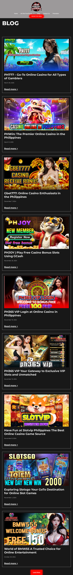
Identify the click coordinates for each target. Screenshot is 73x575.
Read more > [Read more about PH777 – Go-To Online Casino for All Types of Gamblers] (11, 89)
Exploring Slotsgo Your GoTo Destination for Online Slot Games (34, 491)
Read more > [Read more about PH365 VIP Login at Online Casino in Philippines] (11, 326)
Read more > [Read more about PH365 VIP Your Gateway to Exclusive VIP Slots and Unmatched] (11, 385)
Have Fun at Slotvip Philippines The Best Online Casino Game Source (34, 432)
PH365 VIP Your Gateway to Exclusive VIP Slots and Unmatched (34, 372)
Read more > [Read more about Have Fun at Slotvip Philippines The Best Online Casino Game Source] (11, 445)
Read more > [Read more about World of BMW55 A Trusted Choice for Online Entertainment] (11, 563)
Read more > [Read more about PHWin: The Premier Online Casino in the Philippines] (11, 148)
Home (16, 13)
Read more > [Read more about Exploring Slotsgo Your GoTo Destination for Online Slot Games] (11, 504)
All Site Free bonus (27, 13)
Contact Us (46, 13)
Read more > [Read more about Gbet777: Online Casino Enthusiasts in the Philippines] (11, 208)
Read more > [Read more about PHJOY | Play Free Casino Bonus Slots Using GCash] (11, 267)
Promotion (56, 13)
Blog (38, 13)
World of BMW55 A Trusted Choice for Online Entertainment (32, 550)
